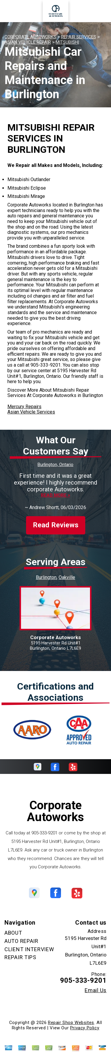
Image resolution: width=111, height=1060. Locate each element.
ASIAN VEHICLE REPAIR (27, 42)
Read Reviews (55, 520)
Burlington (46, 572)
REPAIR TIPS (20, 952)
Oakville (67, 572)
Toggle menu (15, 11)
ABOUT (13, 928)
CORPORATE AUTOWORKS (30, 37)
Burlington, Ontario (55, 464)
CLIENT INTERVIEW (29, 944)
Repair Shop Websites (71, 1017)
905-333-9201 (45, 365)
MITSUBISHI (67, 42)
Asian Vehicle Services (31, 412)
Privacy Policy (84, 1022)
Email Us (96, 985)
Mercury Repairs (24, 406)
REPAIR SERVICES (78, 37)
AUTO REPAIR (21, 936)
